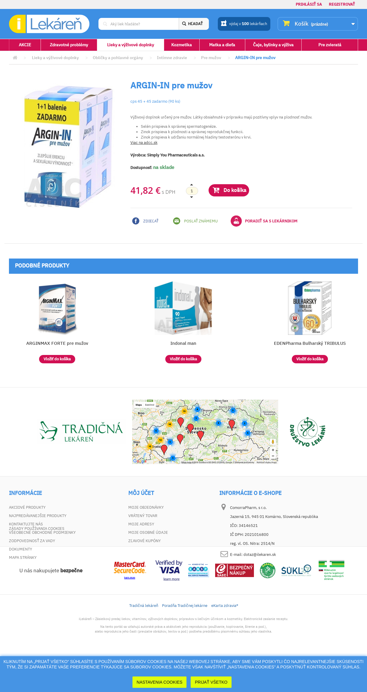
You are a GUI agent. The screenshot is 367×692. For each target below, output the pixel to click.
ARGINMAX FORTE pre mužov (57, 343)
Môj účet (141, 493)
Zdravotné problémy (69, 44)
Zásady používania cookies (36, 565)
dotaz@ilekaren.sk (259, 554)
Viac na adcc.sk (144, 142)
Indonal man (183, 343)
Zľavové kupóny (144, 540)
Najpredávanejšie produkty (38, 515)
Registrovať (342, 4)
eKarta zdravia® (224, 642)
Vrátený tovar (142, 515)
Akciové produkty (27, 507)
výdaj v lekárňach (244, 24)
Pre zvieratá (329, 44)
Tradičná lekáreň (143, 642)
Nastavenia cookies (160, 682)
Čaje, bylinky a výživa (273, 44)
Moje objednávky (146, 507)
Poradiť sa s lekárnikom (264, 221)
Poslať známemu (195, 220)
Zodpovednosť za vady (32, 540)
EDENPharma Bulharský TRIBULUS (310, 343)
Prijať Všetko (211, 682)
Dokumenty (20, 549)
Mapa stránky (23, 557)
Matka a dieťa (222, 44)
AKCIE (25, 44)
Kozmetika (181, 44)
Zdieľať (145, 220)
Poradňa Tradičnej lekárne (184, 642)
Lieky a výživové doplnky (130, 44)
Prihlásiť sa (309, 4)
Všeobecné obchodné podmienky (42, 532)
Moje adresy (141, 524)
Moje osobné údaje (148, 532)
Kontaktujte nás (26, 524)
